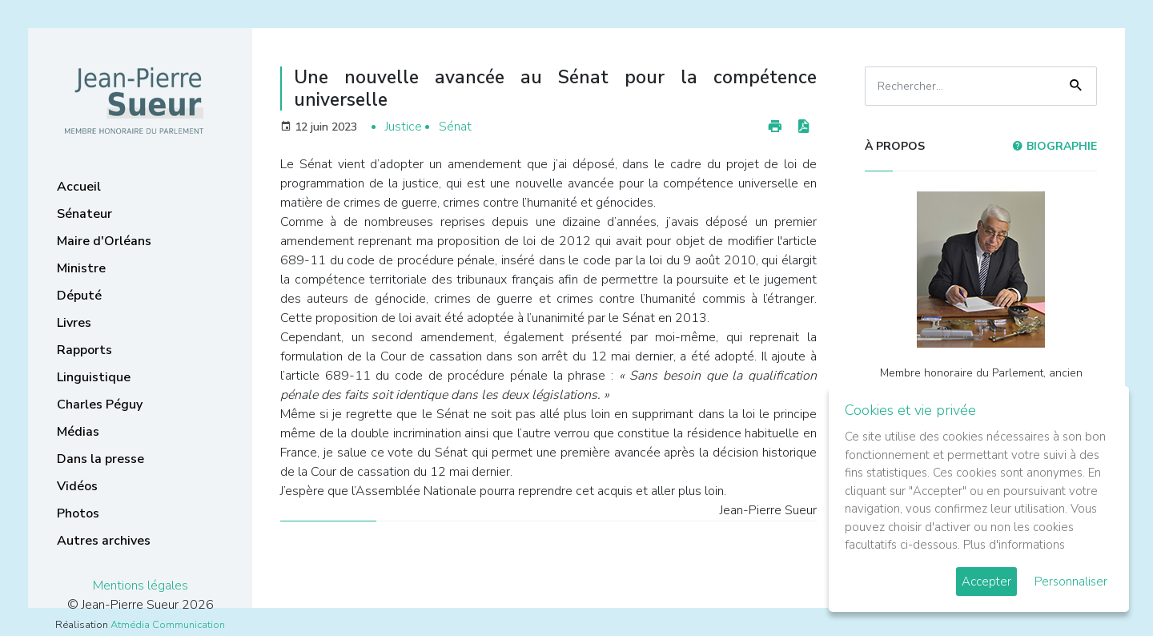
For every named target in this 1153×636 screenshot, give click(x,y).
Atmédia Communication (167, 625)
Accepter (986, 582)
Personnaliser (1070, 582)
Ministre (81, 268)
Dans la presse (100, 459)
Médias (78, 432)
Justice (403, 126)
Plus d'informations (1014, 545)
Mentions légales (140, 585)
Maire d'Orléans (104, 241)
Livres (74, 323)
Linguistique (94, 377)
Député (79, 295)
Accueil (79, 186)
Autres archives (104, 540)
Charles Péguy (100, 404)
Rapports (84, 350)
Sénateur (84, 214)
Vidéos (77, 486)
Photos (78, 513)
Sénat (455, 126)
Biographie (1054, 146)
